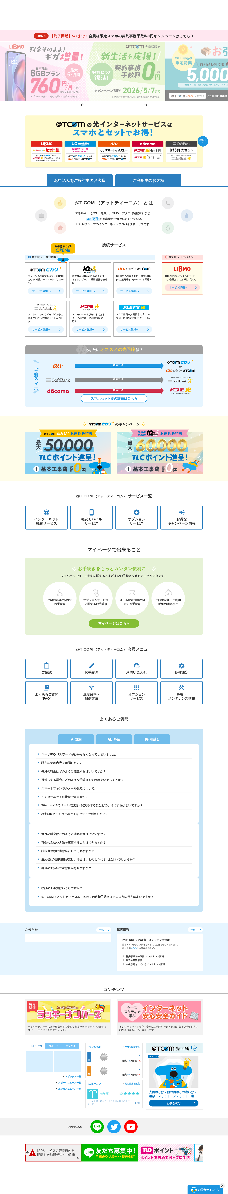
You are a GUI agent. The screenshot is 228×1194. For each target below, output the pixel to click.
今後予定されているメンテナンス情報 (145, 968)
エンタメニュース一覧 (69, 1093)
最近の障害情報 (134, 964)
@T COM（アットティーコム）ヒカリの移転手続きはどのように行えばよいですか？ (98, 900)
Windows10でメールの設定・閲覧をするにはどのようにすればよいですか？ (93, 807)
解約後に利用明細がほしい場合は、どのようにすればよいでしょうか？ (89, 862)
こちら (134, 952)
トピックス (36, 1050)
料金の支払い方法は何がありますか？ (67, 871)
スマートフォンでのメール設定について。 (70, 790)
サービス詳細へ (41, 291)
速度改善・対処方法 (91, 693)
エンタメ (70, 1050)
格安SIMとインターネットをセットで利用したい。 (75, 816)
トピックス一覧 (73, 1080)
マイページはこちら (114, 624)
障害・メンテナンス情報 (182, 693)
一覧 (101, 933)
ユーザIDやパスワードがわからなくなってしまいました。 (80, 755)
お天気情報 (94, 1051)
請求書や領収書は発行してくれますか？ (68, 854)
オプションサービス (136, 693)
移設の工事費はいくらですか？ (62, 891)
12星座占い (94, 1087)
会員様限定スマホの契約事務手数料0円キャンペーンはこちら (112, 36)
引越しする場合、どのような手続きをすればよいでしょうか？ (83, 781)
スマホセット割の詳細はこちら (114, 399)
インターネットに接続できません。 (65, 799)
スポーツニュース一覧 (69, 1086)
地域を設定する (132, 1051)
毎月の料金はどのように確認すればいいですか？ (74, 773)
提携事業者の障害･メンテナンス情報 (145, 960)
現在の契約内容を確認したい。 (62, 764)
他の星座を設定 (132, 1088)
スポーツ (53, 1050)
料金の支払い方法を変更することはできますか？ (74, 845)
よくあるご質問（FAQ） (46, 693)
